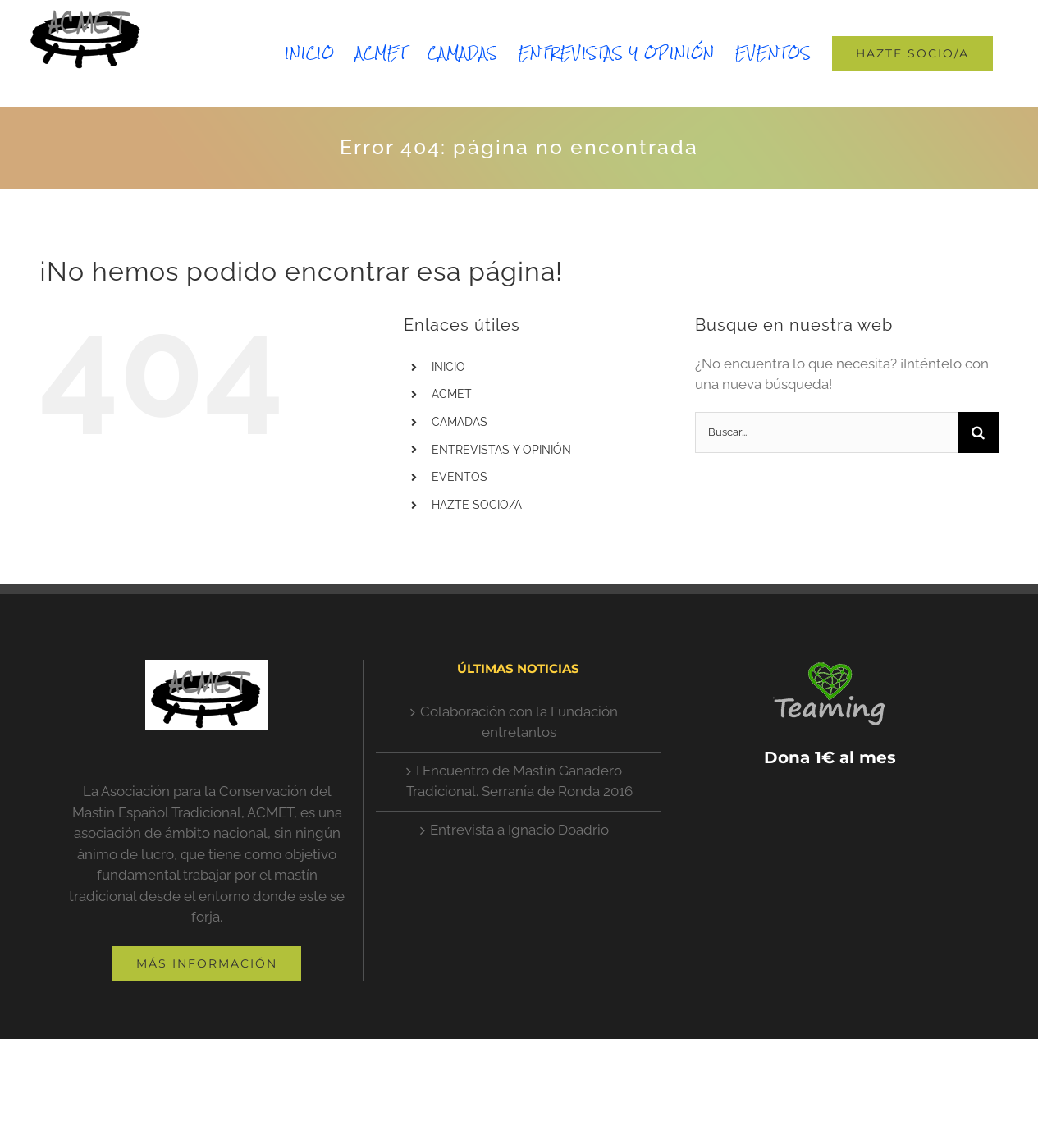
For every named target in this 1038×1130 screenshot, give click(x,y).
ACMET (452, 393)
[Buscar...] (826, 432)
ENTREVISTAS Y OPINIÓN (501, 449)
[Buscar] (978, 432)
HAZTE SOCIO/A (477, 504)
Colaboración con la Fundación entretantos (519, 722)
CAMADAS (459, 421)
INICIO (448, 366)
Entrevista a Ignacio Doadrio (519, 829)
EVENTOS (459, 476)
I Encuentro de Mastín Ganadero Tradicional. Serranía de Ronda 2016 (519, 781)
